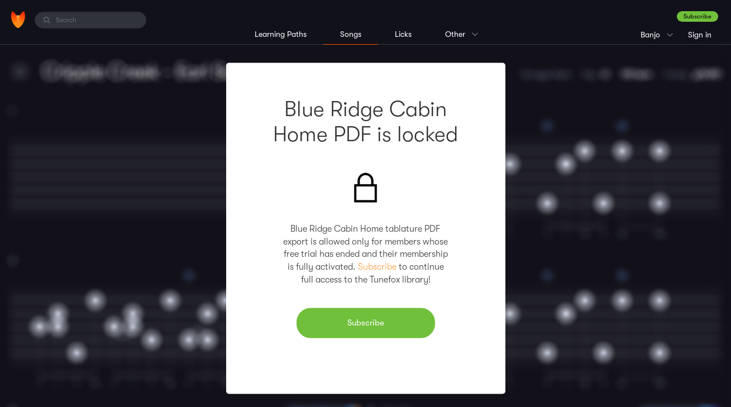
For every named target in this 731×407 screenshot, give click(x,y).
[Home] (18, 19)
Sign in (699, 34)
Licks (403, 34)
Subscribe (697, 16)
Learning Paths (281, 34)
